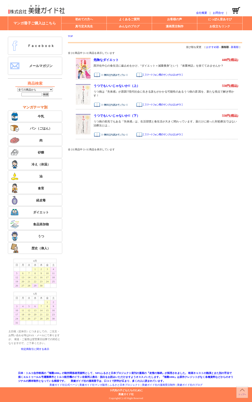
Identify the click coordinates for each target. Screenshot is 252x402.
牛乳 (27, 116)
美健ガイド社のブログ (190, 384)
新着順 (235, 47)
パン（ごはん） (31, 128)
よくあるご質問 (129, 19)
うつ (27, 236)
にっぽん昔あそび (220, 19)
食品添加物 (29, 224)
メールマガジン (31, 66)
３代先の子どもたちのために (126, 390)
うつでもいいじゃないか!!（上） (117, 85)
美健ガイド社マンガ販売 (93, 384)
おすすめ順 (212, 47)
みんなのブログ (129, 26)
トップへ (242, 394)
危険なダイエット (106, 59)
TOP (70, 36)
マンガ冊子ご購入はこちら (34, 23)
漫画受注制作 (174, 26)
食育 (27, 188)
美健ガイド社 (126, 394)
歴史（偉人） (30, 248)
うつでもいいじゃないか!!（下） (117, 115)
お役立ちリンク (219, 26)
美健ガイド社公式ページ (63, 384)
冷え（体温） (30, 164)
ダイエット (29, 212)
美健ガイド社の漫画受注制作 (158, 384)
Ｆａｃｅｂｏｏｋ (32, 46)
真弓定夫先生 (84, 26)
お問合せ (218, 12)
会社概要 (201, 12)
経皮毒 (28, 200)
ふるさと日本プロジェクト (124, 384)
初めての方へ (84, 19)
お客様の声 (174, 19)
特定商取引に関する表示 (35, 349)
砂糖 (27, 152)
